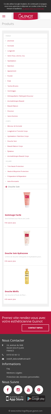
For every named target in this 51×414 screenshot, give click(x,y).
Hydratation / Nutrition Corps (18, 136)
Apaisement (11, 71)
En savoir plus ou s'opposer (33, 8)
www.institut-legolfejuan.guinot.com (26, 410)
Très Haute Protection (15, 166)
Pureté (10, 76)
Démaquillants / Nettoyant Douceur (20, 96)
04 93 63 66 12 (13, 354)
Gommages (11, 91)
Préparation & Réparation (16, 176)
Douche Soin (12, 141)
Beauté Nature (12, 106)
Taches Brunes (12, 86)
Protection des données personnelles (23, 377)
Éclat (9, 81)
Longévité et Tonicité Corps (17, 131)
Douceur (10, 111)
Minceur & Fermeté (14, 126)
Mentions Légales (14, 372)
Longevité (11, 51)
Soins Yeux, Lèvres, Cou (16, 56)
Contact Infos (35, 327)
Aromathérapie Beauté (15, 101)
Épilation (10, 151)
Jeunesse (10, 41)
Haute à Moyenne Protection (18, 171)
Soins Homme (12, 116)
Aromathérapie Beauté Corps (18, 156)
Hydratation (11, 61)
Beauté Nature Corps (15, 146)
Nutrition (10, 66)
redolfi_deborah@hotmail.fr (18, 359)
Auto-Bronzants (13, 181)
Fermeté (10, 46)
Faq (8, 368)
